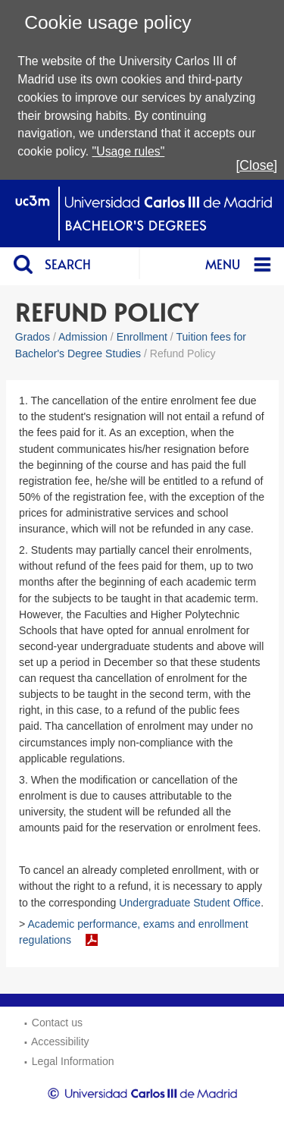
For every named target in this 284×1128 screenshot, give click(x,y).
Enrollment (142, 337)
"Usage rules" (128, 151)
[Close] (256, 165)
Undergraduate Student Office (190, 903)
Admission (83, 337)
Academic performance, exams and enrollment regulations (133, 932)
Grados (32, 337)
